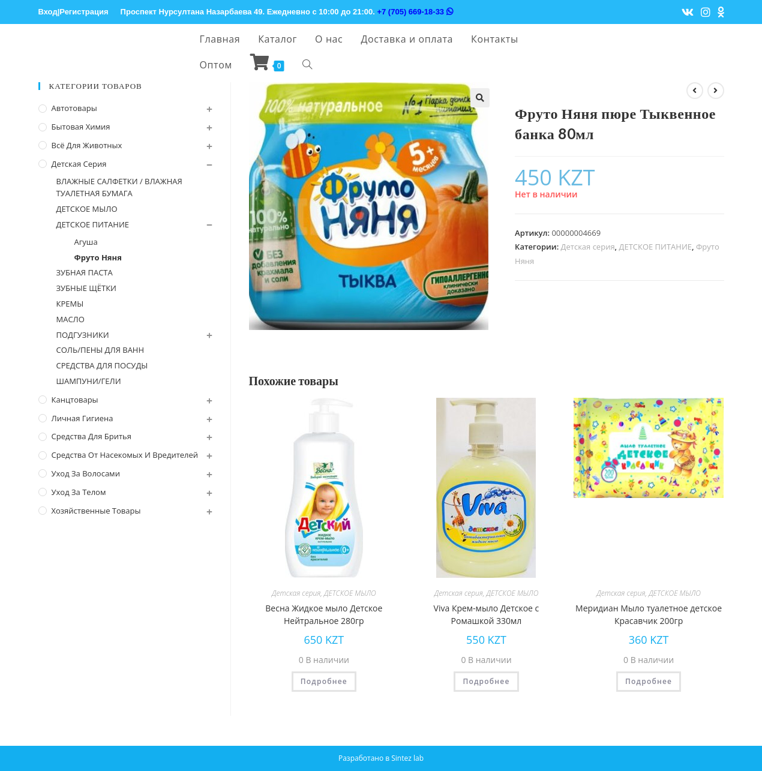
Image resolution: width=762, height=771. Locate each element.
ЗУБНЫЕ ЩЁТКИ (86, 288)
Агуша (86, 241)
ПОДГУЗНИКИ (82, 334)
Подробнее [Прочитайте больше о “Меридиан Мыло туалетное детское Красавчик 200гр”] (648, 681)
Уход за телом (79, 492)
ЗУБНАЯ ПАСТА (84, 272)
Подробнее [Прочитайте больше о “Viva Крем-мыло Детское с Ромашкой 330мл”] (486, 681)
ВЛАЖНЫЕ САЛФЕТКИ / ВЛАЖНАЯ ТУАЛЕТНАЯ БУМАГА (119, 187)
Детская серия (588, 246)
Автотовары (74, 108)
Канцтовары (75, 399)
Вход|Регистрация (73, 11)
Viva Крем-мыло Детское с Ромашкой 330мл (486, 614)
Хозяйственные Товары (96, 510)
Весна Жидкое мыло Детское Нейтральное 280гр (323, 614)
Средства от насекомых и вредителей (125, 454)
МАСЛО (70, 319)
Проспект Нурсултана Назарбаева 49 (192, 11)
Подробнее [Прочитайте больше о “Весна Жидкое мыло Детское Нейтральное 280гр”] (324, 681)
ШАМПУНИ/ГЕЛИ (88, 381)
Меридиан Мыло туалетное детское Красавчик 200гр (648, 614)
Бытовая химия (81, 126)
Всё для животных (87, 145)
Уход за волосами (86, 473)
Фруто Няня (98, 257)
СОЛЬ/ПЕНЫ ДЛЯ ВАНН (100, 349)
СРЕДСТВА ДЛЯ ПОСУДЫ (102, 365)
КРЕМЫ (70, 303)
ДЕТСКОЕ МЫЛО (350, 593)
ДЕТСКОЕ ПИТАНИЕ (655, 246)
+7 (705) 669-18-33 (414, 11)
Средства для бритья (91, 436)
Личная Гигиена (82, 418)
